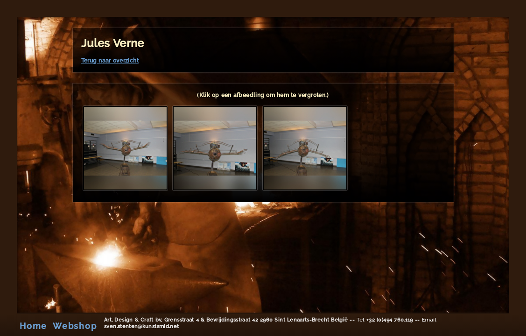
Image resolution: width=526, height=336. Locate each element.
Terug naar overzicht (110, 60)
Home (33, 325)
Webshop (75, 325)
